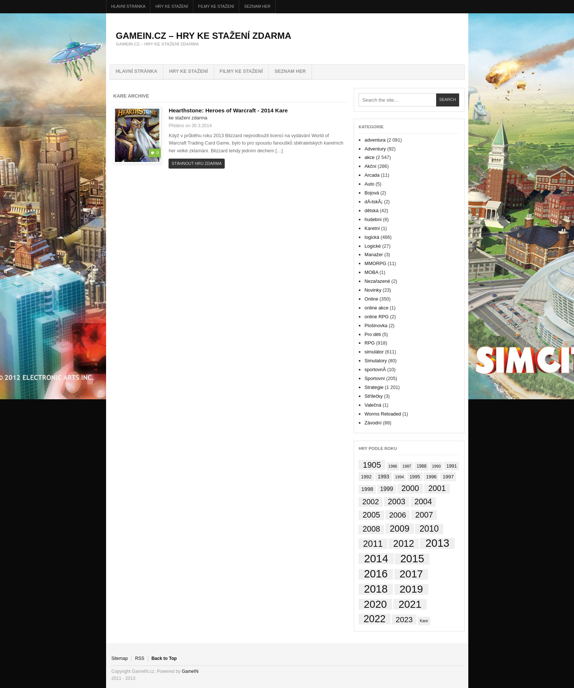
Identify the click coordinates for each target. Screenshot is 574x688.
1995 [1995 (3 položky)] (415, 476)
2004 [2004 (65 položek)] (423, 501)
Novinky (372, 290)
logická (371, 237)
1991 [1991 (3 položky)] (451, 466)
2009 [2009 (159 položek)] (400, 528)
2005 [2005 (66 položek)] (371, 515)
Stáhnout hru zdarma (197, 163)
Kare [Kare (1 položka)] (424, 620)
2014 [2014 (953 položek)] (376, 558)
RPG (369, 343)
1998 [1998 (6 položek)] (367, 489)
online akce (376, 308)
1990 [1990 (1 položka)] (436, 466)
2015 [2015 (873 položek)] (412, 559)
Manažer (373, 254)
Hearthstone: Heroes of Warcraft (215, 110)
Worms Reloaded (382, 414)
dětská (371, 210)
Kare (281, 110)
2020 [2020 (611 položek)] (375, 604)
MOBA (371, 272)
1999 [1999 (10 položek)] (386, 489)
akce (369, 157)
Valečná (372, 405)
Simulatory (375, 360)
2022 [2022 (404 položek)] (375, 619)
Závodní (372, 423)
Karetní (372, 228)
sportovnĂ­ (375, 369)
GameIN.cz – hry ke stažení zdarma (203, 36)
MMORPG (375, 263)
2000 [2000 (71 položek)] (410, 488)
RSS (139, 658)
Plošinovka (375, 325)
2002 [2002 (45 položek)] (370, 502)
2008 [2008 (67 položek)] (371, 529)
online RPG (376, 316)
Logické (372, 246)
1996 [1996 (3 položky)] (431, 476)
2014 (267, 110)
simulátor (374, 352)
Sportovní (374, 378)
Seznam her (257, 6)
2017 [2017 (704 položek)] (411, 574)
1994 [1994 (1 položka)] (399, 477)
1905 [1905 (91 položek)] (372, 465)
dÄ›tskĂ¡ (373, 201)
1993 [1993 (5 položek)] (383, 476)
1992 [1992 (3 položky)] (366, 476)
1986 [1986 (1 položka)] (392, 466)
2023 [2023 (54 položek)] (403, 619)
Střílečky (373, 396)
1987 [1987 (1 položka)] (407, 466)
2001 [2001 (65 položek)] (437, 488)
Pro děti (372, 334)
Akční (370, 166)
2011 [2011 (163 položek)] (373, 544)
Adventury (375, 149)
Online (371, 299)
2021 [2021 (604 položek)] (409, 604)
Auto (369, 184)
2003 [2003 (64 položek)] (396, 501)
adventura (375, 140)
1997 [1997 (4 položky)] (448, 476)
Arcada (372, 175)
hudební (372, 219)
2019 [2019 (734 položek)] (411, 589)
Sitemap (119, 658)
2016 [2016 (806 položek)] (376, 574)
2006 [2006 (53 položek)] (397, 515)
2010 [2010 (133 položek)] (429, 528)
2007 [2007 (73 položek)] (424, 514)
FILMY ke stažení (216, 6)
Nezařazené (377, 281)
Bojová (371, 193)
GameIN (190, 671)
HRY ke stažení (172, 6)
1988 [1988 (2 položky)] (422, 466)
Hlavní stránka (128, 6)
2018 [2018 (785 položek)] (376, 589)
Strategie (373, 387)
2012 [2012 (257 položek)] (403, 544)
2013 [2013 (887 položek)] (437, 543)
